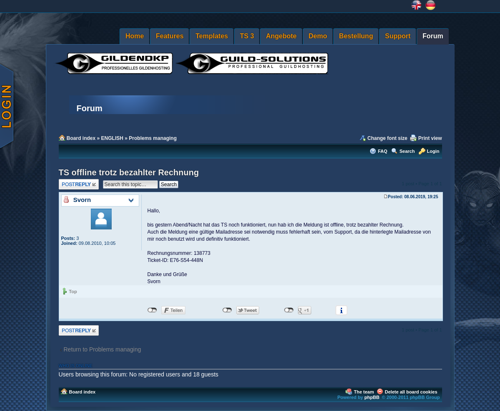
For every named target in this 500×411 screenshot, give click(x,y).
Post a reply (79, 184)
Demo (318, 36)
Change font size (388, 138)
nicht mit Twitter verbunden (227, 310)
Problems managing (153, 138)
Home (134, 36)
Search (407, 151)
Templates (211, 36)
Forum (432, 36)
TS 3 (247, 36)
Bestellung (356, 36)
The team (364, 391)
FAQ (383, 151)
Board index (81, 138)
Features (170, 36)
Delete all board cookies (411, 391)
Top (73, 291)
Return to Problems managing (102, 349)
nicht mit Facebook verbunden (152, 310)
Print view (430, 138)
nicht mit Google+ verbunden (289, 310)
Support (397, 36)
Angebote (281, 36)
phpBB (372, 397)
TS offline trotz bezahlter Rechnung (129, 172)
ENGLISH (112, 138)
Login (433, 151)
